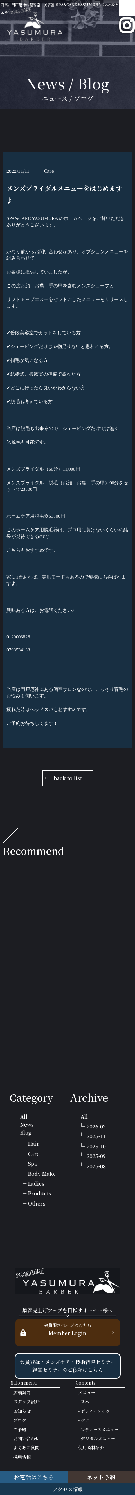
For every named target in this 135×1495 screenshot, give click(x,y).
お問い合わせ (26, 1438)
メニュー (86, 1392)
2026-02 (96, 1126)
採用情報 (22, 1457)
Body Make (42, 1173)
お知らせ (22, 1411)
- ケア (83, 1420)
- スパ (83, 1401)
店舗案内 (22, 1392)
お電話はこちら (34, 1477)
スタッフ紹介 (26, 1401)
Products (39, 1193)
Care (34, 1153)
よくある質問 (26, 1447)
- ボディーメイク (94, 1411)
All (23, 1116)
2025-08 (96, 1166)
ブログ (19, 1420)
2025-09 (96, 1156)
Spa (32, 1163)
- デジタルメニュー (96, 1438)
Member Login (67, 1329)
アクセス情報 (68, 1489)
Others (36, 1203)
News (27, 1124)
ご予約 (19, 1429)
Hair (33, 1143)
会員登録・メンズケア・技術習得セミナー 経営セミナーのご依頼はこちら (68, 1365)
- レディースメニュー (98, 1429)
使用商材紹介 (91, 1447)
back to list (68, 778)
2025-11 (96, 1136)
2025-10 (96, 1146)
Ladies (36, 1183)
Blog (26, 1132)
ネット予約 (101, 1477)
